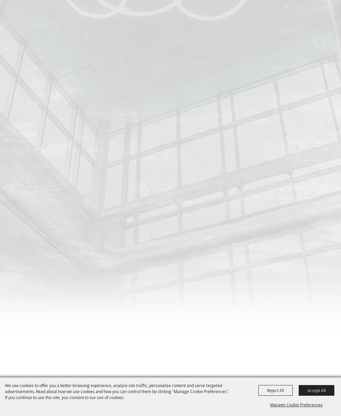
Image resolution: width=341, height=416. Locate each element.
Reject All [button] (275, 390)
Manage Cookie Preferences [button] (296, 404)
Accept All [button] (316, 390)
